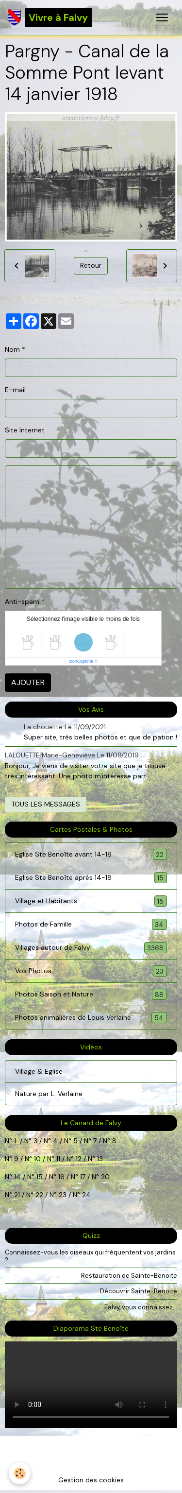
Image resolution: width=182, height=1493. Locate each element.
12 (79, 1158)
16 (61, 1176)
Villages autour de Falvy (91, 947)
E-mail (15, 389)
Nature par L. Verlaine (49, 1093)
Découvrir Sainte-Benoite (138, 1291)
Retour (90, 265)
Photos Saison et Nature (91, 994)
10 (36, 1158)
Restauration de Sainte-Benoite (129, 1275)
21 (18, 1194)
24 (85, 1194)
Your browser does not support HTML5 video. (91, 1384)
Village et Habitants (91, 901)
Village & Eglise (39, 1071)
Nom (12, 349)
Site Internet (25, 430)
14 (17, 1176)
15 (39, 1176)
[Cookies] (20, 1473)
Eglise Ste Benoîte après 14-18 (91, 877)
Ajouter (28, 682)
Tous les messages (45, 804)
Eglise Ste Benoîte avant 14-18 (91, 854)
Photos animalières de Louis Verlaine (91, 1017)
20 (104, 1176)
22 (38, 1194)
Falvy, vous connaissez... (140, 1307)
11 (57, 1158)
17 (82, 1176)
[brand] (50, 17)
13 (100, 1158)
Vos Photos (91, 971)
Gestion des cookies (91, 1480)
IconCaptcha (81, 661)
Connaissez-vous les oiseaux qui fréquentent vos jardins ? (90, 1256)
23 (62, 1194)
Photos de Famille (91, 924)
